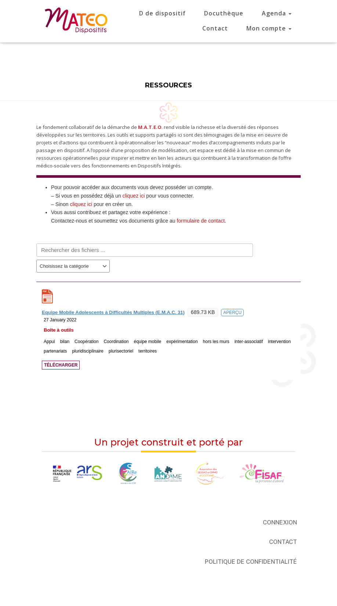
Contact (215, 28)
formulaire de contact (201, 221)
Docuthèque (223, 13)
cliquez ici (134, 196)
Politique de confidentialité (251, 561)
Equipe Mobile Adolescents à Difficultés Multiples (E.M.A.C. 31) (113, 312)
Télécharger (60, 365)
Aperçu (232, 312)
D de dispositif (162, 13)
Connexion (280, 522)
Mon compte (268, 28)
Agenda (276, 13)
